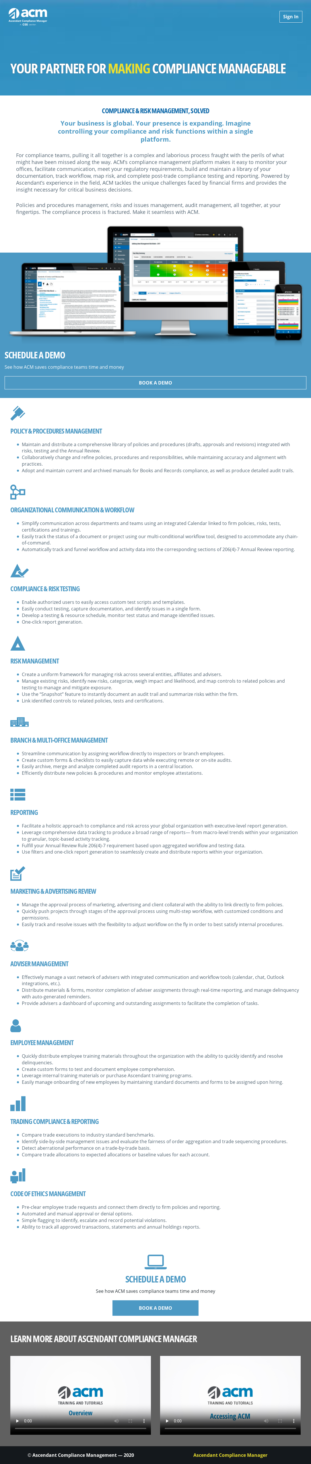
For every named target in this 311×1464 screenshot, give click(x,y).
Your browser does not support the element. (80, 1395)
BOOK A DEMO (155, 383)
